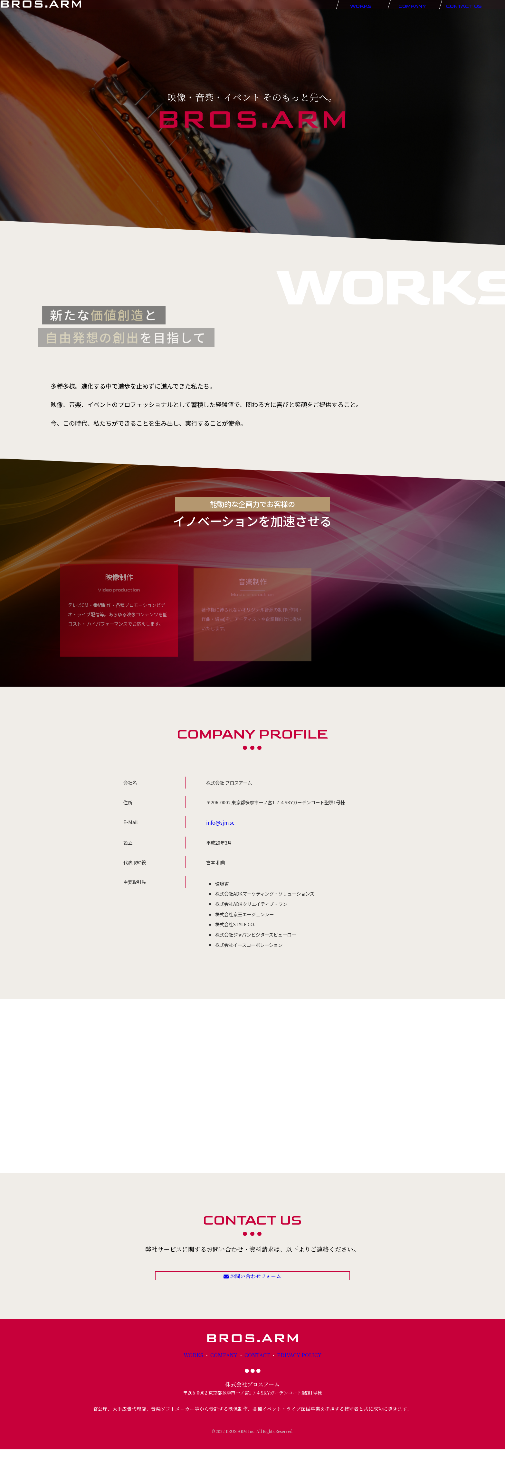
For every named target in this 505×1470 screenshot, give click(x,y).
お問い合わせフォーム (252, 1286)
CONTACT (257, 1376)
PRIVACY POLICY (295, 1376)
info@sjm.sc (219, 822)
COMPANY (227, 1376)
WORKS (199, 1376)
